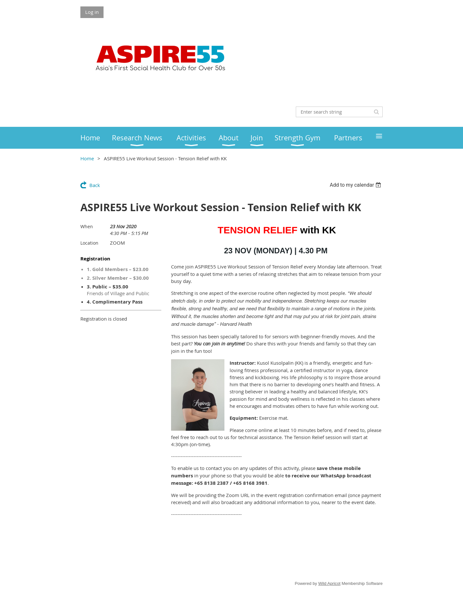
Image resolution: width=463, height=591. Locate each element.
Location (89, 243)
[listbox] (356, 185)
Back (94, 185)
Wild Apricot (329, 583)
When (86, 226)
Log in (92, 12)
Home (87, 158)
